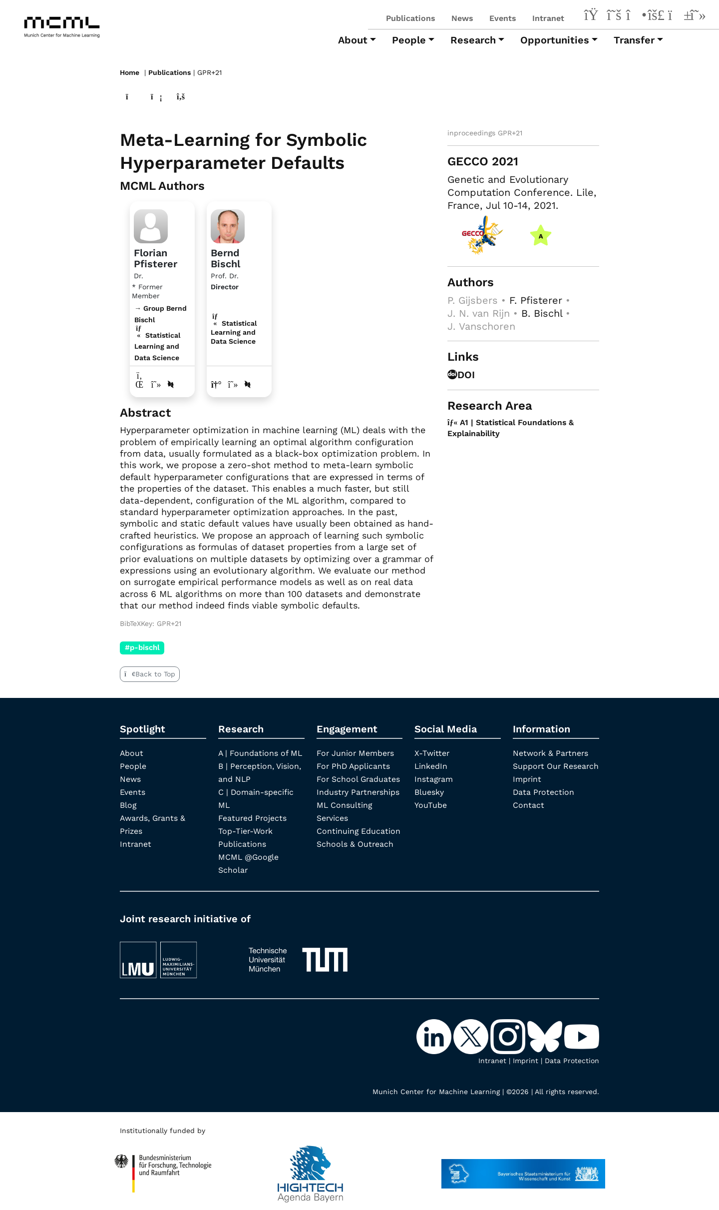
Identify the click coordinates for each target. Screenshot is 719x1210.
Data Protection (544, 804)
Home (129, 72)
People (133, 765)
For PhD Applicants (354, 765)
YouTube (430, 804)
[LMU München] (175, 954)
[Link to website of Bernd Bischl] (216, 384)
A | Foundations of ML (260, 752)
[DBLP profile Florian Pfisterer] (170, 384)
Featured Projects (253, 817)
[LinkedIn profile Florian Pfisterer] (139, 384)
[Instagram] (635, 16)
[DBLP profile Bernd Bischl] (247, 384)
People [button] (409, 40)
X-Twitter (432, 752)
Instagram (434, 778)
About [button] (352, 40)
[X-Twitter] (614, 16)
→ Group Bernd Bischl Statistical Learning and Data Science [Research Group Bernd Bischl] (160, 332)
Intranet (548, 18)
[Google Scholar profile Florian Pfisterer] (156, 384)
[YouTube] (677, 16)
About (132, 752)
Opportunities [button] (554, 40)
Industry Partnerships (359, 791)
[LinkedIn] (593, 16)
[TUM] (298, 954)
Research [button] (473, 40)
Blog (128, 804)
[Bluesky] (656, 16)
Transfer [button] (634, 40)
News (462, 18)
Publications (410, 18)
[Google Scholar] (698, 16)
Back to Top (149, 673)
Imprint (527, 791)
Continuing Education (359, 830)
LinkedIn (431, 765)
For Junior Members (356, 752)
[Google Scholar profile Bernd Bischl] (233, 384)
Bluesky (429, 791)
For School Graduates (359, 778)
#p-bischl (142, 647)
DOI (461, 374)
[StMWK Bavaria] (523, 1169)
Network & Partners (551, 752)
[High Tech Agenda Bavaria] (163, 1169)
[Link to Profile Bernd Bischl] (228, 224)
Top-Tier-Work (246, 830)
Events (502, 18)
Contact (528, 817)
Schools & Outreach (355, 843)
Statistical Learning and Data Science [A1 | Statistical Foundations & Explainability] (234, 332)
